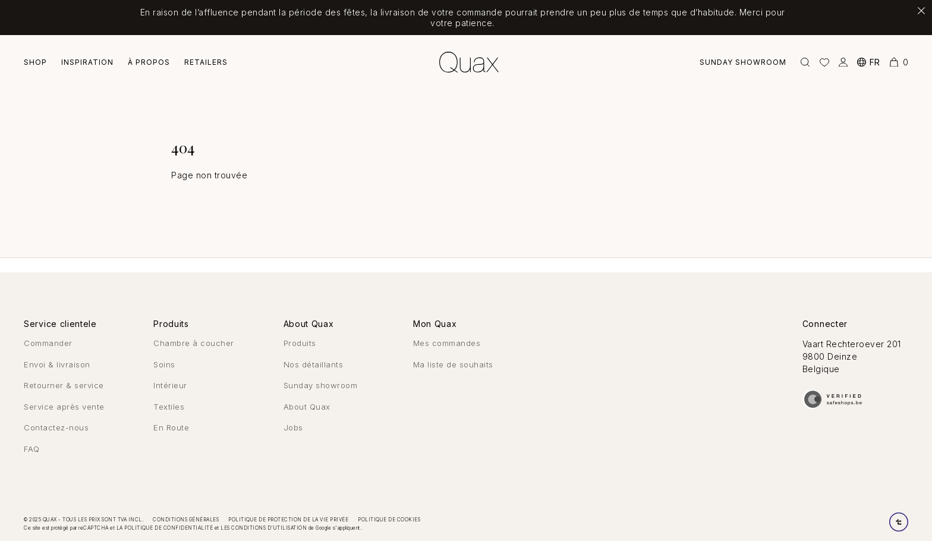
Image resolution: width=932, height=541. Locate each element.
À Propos (149, 62)
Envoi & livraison (57, 364)
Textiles (168, 406)
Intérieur (170, 385)
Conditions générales (186, 520)
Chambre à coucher (193, 343)
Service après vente (64, 406)
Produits (300, 343)
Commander (48, 343)
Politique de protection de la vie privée (288, 520)
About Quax (307, 406)
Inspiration (87, 62)
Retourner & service (64, 385)
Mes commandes (447, 343)
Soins (164, 364)
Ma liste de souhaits (453, 364)
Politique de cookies (389, 520)
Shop (35, 62)
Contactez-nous (56, 427)
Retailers (206, 62)
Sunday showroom (743, 62)
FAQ (32, 449)
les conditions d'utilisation (264, 528)
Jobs (293, 427)
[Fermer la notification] (921, 10)
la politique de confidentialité (164, 528)
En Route (171, 427)
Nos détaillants (314, 364)
